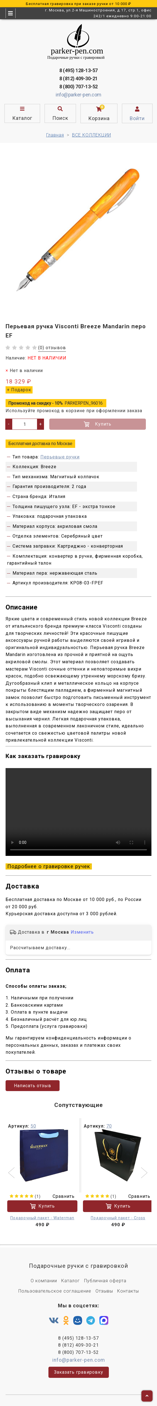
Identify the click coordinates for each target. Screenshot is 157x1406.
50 (33, 1126)
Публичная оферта (105, 1280)
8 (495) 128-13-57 (78, 70)
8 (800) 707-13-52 (78, 86)
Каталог (70, 1280)
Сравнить (60, 1196)
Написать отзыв (32, 1085)
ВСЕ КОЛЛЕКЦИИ (91, 135)
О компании (44, 1280)
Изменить (82, 932)
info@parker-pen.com (78, 95)
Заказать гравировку (78, 1372)
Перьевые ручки (60, 457)
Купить (97, 424)
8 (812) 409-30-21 (78, 78)
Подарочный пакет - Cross (118, 1218)
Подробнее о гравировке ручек (49, 866)
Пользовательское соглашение (54, 1291)
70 (109, 1126)
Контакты (128, 1291)
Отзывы (104, 1291)
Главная (55, 135)
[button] (12, 1173)
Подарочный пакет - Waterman (42, 1218)
